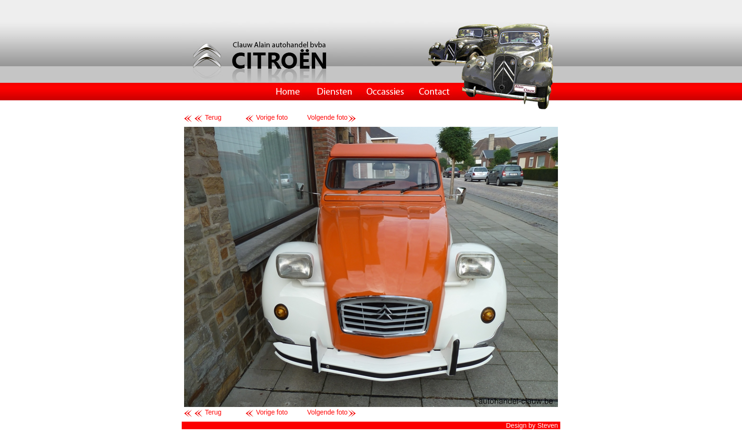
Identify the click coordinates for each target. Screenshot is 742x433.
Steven (547, 425)
